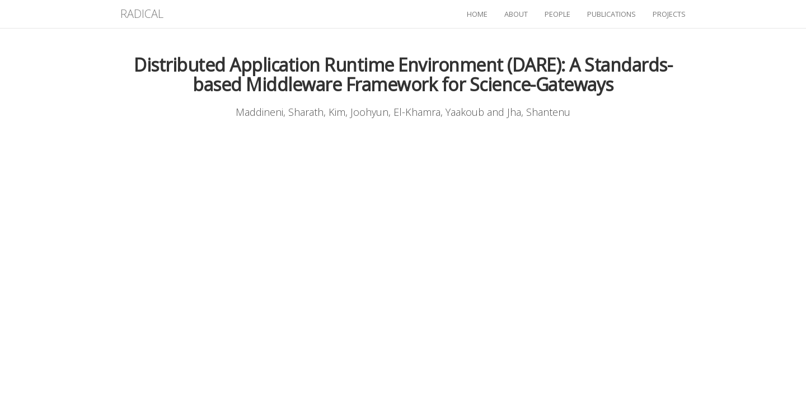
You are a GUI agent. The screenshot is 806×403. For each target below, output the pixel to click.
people (557, 14)
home (477, 14)
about (516, 14)
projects (669, 14)
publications (611, 14)
